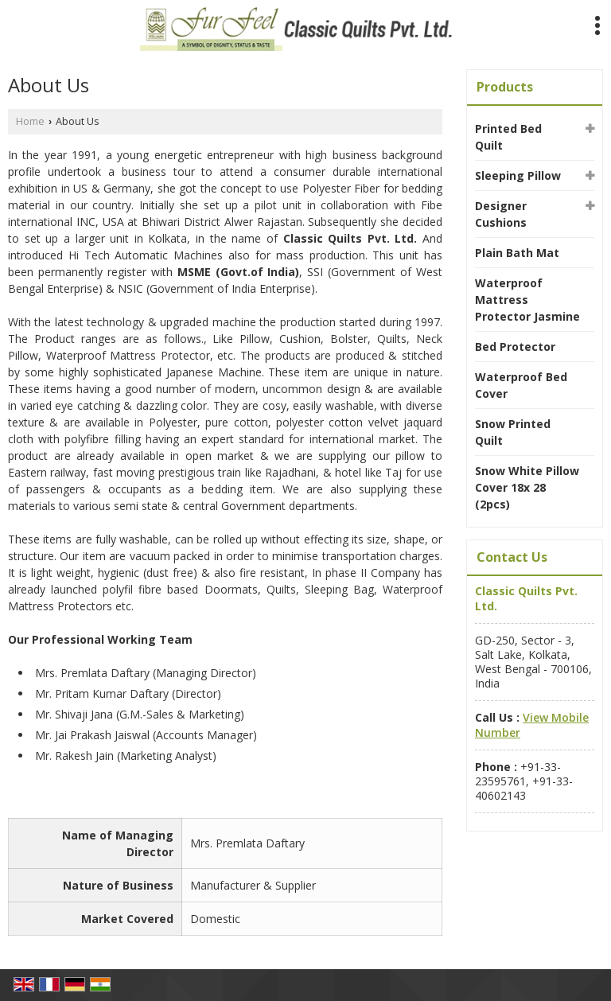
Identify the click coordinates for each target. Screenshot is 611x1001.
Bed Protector (515, 346)
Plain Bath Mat (517, 252)
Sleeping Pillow (518, 175)
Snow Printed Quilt (513, 432)
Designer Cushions (501, 214)
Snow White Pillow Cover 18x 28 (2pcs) (527, 487)
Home (30, 121)
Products (505, 86)
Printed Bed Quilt (508, 137)
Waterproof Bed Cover (521, 385)
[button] (532, 724)
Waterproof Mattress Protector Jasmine (527, 299)
